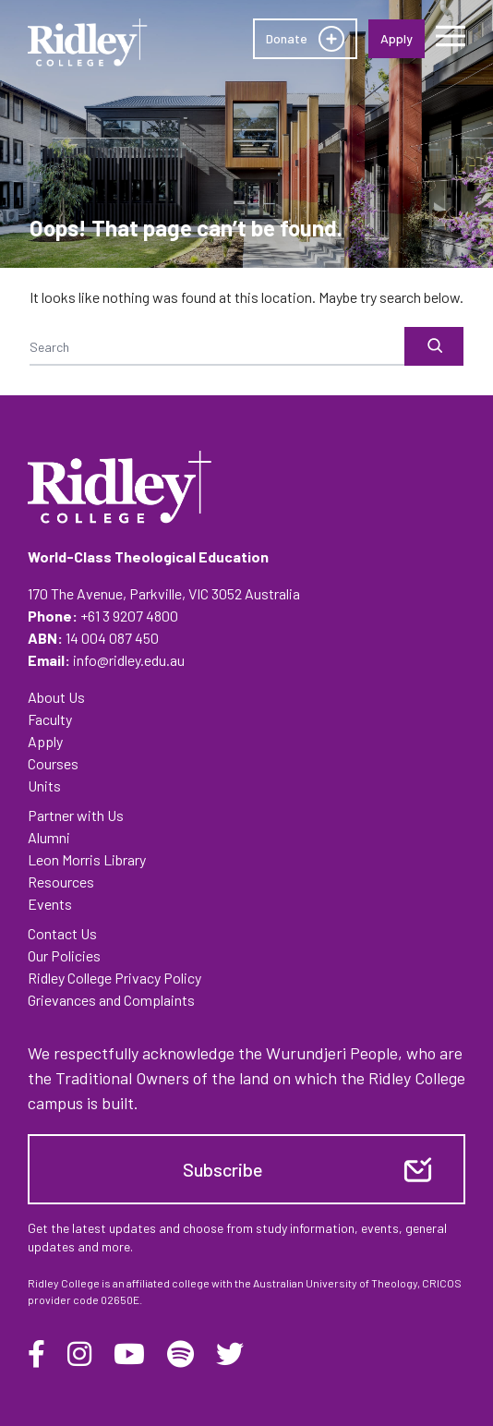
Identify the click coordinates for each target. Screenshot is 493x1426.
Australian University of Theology (335, 1282)
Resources (61, 881)
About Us (56, 697)
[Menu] (450, 36)
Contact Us (62, 933)
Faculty (50, 719)
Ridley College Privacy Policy (114, 977)
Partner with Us (76, 815)
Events (50, 903)
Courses (53, 763)
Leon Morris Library (87, 859)
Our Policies (64, 955)
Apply (45, 741)
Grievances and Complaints (111, 1000)
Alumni (49, 837)
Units (44, 785)
